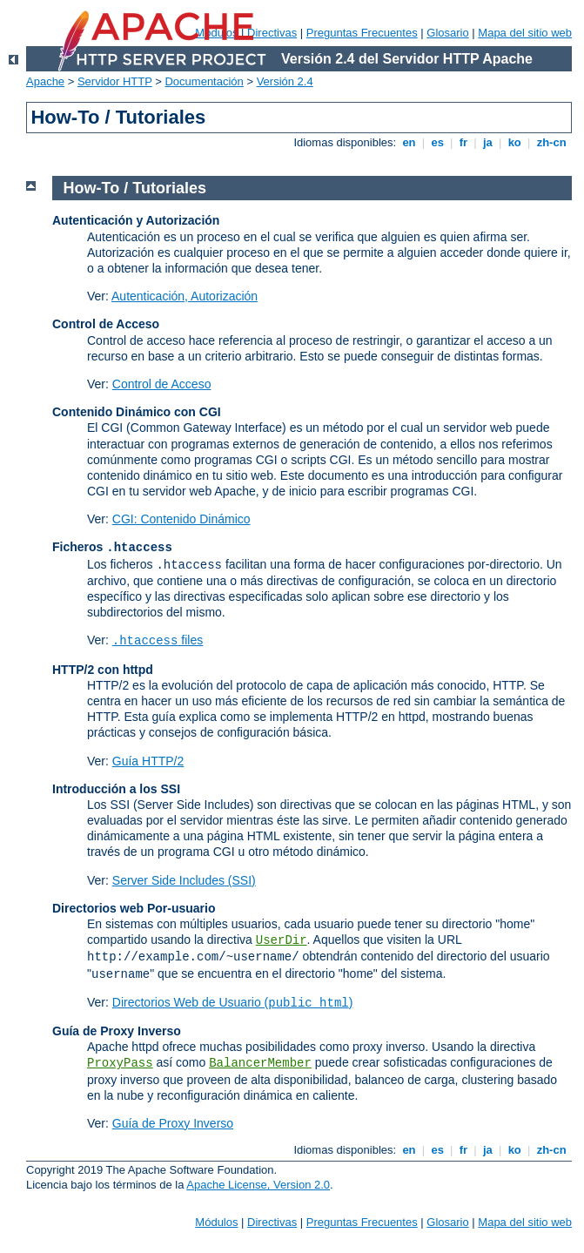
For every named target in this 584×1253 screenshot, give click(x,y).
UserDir (281, 940)
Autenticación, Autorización (184, 296)
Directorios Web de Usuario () (232, 1002)
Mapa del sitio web (525, 32)
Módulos (216, 1222)
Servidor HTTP (114, 81)
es (437, 142)
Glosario (447, 32)
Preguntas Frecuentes (362, 32)
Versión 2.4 (285, 81)
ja (487, 142)
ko (514, 142)
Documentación (203, 81)
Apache (45, 81)
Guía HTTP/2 (148, 761)
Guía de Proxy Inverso (172, 1123)
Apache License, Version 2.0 (258, 1184)
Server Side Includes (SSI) (184, 880)
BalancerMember (260, 1063)
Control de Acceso (161, 384)
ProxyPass (120, 1063)
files (157, 640)
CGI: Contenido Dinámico (181, 519)
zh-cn (551, 142)
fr (463, 142)
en (409, 142)
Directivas (272, 32)
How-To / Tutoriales (135, 188)
